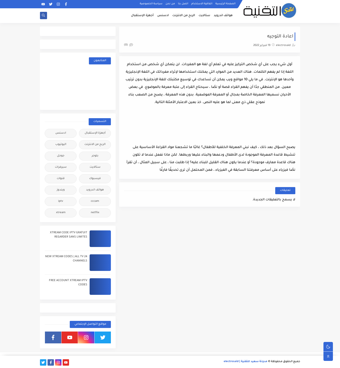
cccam (95, 201)
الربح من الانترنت (183, 15)
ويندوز (61, 190)
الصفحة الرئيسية (225, 3)
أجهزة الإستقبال (142, 15)
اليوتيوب (60, 144)
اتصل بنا (183, 3)
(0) (128, 45)
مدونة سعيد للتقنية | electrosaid (245, 361)
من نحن (170, 3)
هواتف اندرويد (223, 15)
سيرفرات (61, 167)
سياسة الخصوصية (151, 3)
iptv (60, 201)
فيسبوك (95, 178)
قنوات (61, 178)
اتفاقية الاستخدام (201, 3)
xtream (60, 212)
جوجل (60, 155)
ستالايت (204, 15)
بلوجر (95, 155)
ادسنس (163, 15)
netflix (95, 212)
